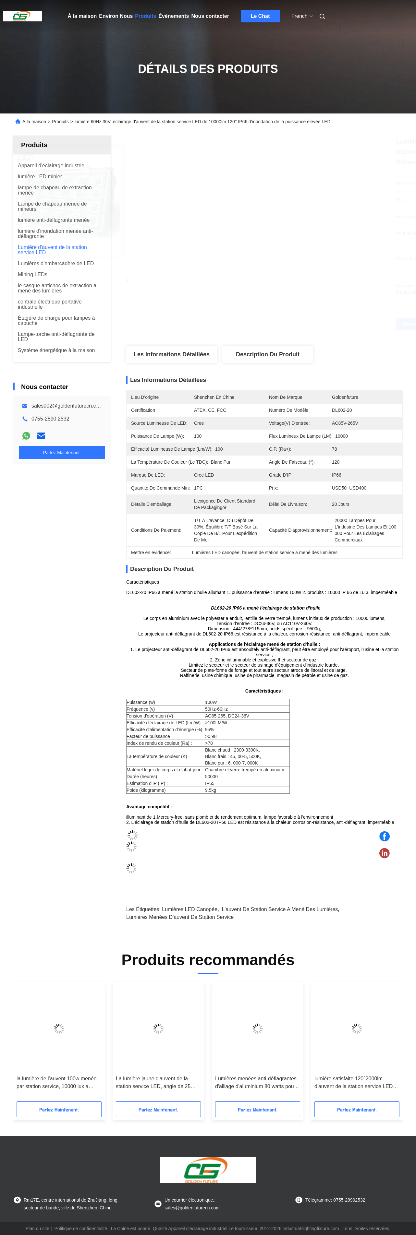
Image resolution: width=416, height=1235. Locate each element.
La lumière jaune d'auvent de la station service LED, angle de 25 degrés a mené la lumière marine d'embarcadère (154, 1083)
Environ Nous (116, 16)
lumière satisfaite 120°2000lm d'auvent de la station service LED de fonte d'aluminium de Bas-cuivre (354, 1083)
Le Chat (260, 16)
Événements (173, 16)
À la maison (82, 16)
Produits (145, 16)
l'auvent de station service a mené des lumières (280, 909)
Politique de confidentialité (80, 1228)
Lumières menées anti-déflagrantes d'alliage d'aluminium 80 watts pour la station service (256, 1083)
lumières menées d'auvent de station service (180, 917)
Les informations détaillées (172, 354)
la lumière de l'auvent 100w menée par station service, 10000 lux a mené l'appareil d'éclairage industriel (58, 1083)
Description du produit (268, 354)
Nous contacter (210, 16)
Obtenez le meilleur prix (299, 324)
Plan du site (37, 1228)
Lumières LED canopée (189, 909)
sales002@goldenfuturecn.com (67, 406)
